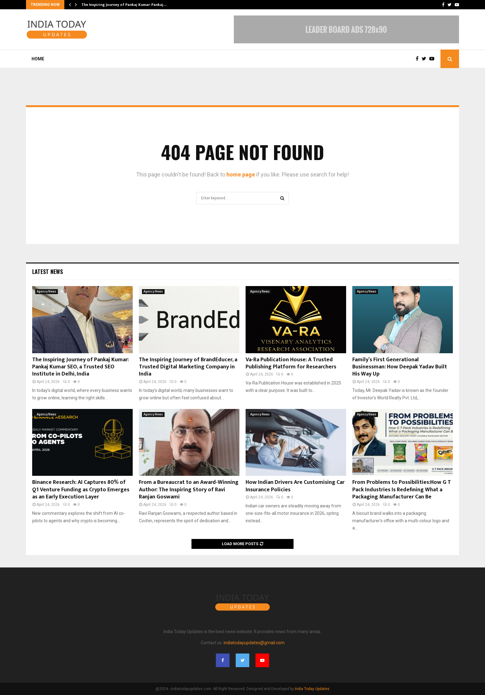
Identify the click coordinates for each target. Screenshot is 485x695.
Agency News (46, 291)
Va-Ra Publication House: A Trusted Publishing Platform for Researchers (291, 363)
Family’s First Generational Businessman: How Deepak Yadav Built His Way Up (399, 367)
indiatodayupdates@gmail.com (254, 642)
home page (240, 174)
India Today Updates (312, 689)
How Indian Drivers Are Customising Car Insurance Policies (295, 486)
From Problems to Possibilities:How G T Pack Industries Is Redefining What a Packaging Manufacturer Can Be (401, 490)
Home (38, 58)
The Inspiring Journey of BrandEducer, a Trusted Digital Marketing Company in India (188, 367)
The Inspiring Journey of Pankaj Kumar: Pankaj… (123, 5)
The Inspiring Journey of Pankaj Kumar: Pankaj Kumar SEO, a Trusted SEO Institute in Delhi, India (80, 367)
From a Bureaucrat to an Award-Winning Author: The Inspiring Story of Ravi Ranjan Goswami (188, 490)
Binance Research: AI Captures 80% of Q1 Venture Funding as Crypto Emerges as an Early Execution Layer (80, 490)
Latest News (47, 271)
